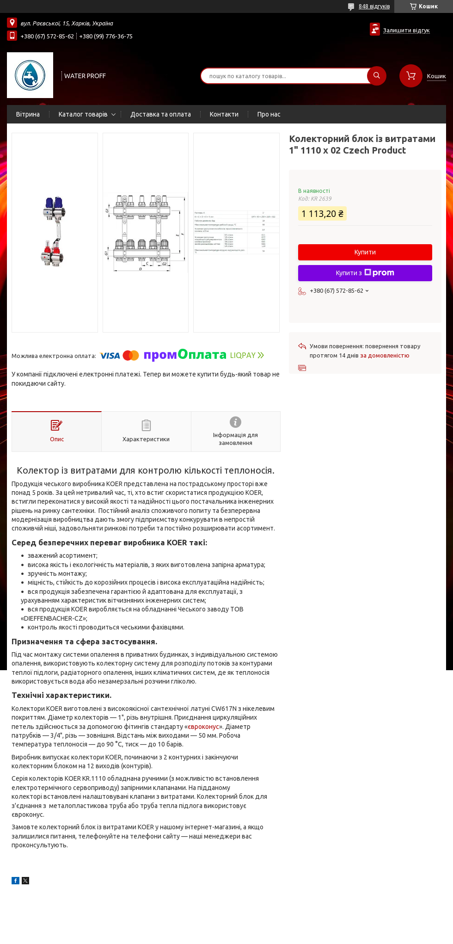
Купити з (365, 273)
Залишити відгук (406, 30)
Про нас (269, 114)
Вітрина (28, 114)
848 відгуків (374, 6)
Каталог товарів (83, 114)
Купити (365, 252)
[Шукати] (376, 76)
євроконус (203, 726)
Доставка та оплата (160, 114)
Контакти (224, 114)
